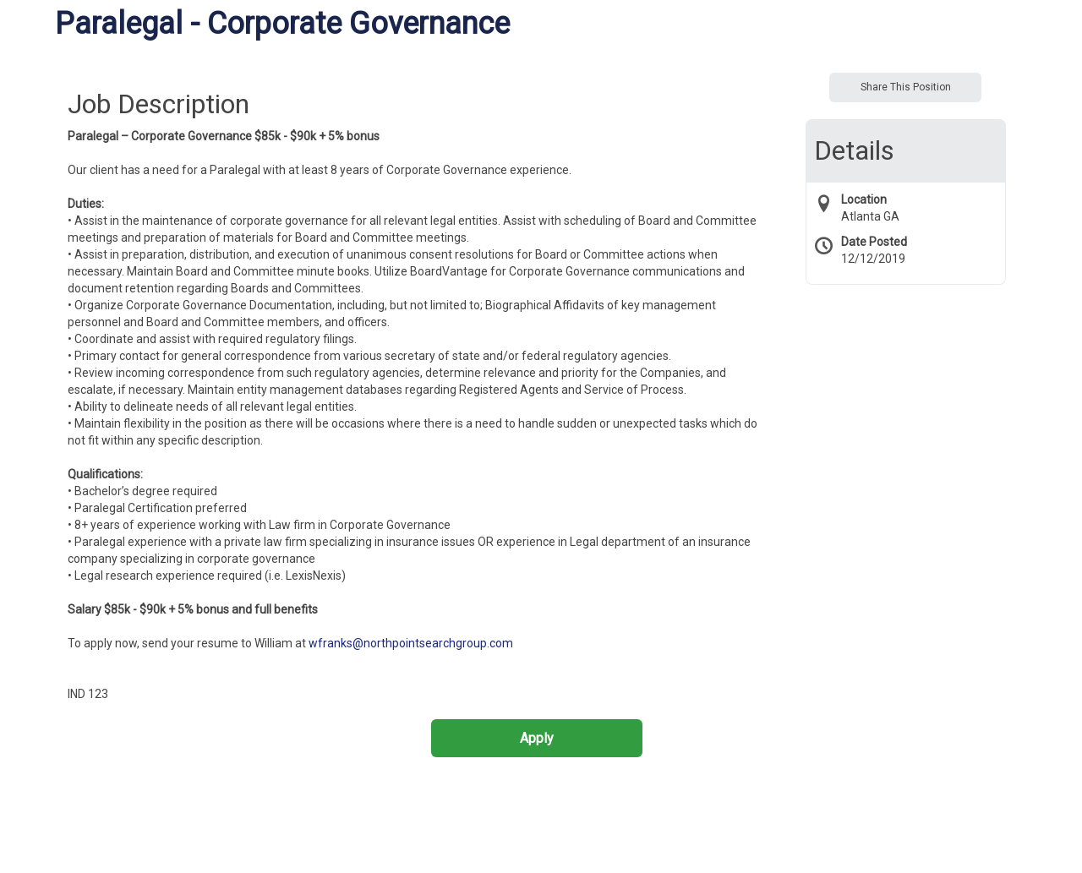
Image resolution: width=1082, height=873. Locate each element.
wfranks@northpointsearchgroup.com (411, 643)
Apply (537, 738)
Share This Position (906, 87)
